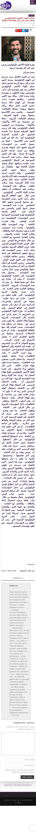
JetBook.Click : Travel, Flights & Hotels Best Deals (18, 785)
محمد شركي (29, 23)
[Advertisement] (19, 583)
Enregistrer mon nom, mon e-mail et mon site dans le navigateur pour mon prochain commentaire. (20, 771)
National (31, 15)
